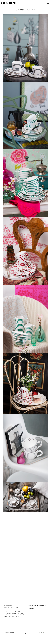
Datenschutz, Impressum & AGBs (25, 633)
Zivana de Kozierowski (41, 605)
